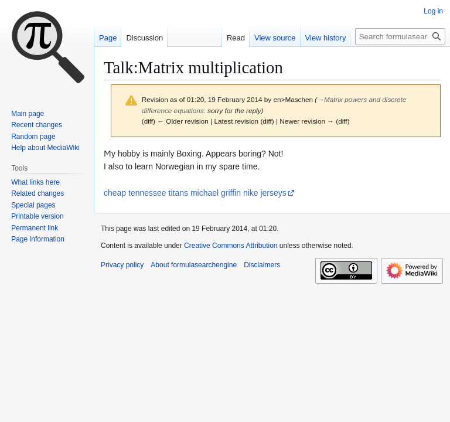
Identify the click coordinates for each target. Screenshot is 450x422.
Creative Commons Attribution (230, 245)
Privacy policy (122, 265)
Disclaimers (262, 265)
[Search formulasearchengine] (400, 36)
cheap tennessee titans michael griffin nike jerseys (195, 193)
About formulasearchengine (194, 265)
